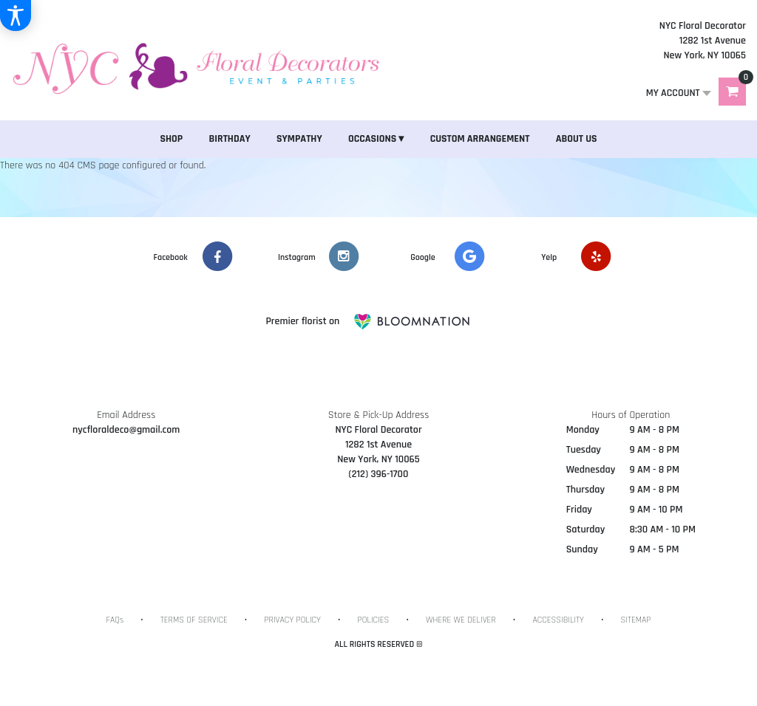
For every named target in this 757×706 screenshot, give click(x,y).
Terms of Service (194, 620)
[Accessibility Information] (15, 15)
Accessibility (557, 620)
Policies (374, 620)
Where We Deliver (461, 620)
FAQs (115, 620)
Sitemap (635, 620)
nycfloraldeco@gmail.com (126, 429)
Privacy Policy (292, 620)
